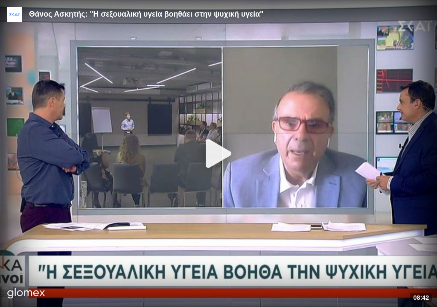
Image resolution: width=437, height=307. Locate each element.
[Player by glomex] (26, 294)
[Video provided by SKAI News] (14, 14)
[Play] (218, 153)
